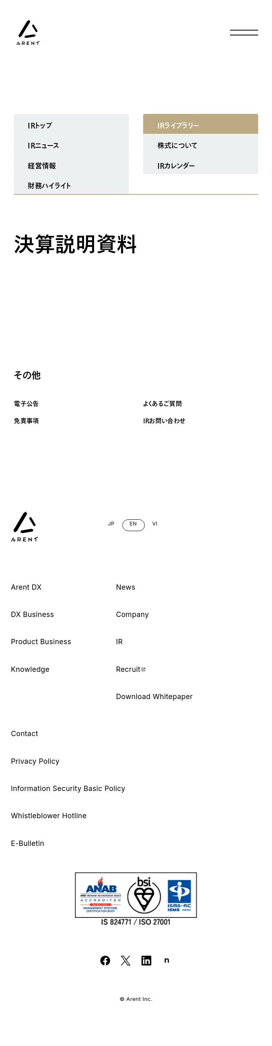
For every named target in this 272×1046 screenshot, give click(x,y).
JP (111, 524)
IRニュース (43, 145)
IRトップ (40, 125)
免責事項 (26, 421)
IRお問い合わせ (164, 421)
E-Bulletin (27, 843)
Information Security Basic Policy (68, 788)
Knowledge (30, 669)
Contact (24, 734)
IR (119, 642)
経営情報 (42, 165)
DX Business (32, 614)
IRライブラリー (178, 125)
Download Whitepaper (154, 697)
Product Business (41, 642)
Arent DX (26, 587)
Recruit (131, 669)
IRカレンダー (176, 165)
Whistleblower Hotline (49, 816)
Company (132, 614)
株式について (177, 145)
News (125, 587)
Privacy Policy (35, 761)
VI (154, 524)
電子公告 (26, 404)
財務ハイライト (49, 185)
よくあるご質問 (162, 404)
